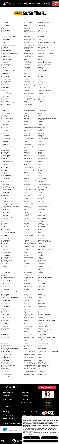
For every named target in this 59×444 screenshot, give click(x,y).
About (46, 3)
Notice (5, 437)
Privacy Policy (25, 392)
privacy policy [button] (28, 422)
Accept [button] (49, 437)
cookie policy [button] (26, 426)
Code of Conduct (26, 399)
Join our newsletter (46, 388)
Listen (20, 3)
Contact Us (6, 403)
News (26, 3)
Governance (24, 395)
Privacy (2, 437)
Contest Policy (7, 399)
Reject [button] (31, 437)
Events (40, 3)
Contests (32, 3)
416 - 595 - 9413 (10, 418)
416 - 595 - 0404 (10, 415)
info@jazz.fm (9, 412)
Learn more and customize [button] (40, 441)
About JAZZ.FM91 (8, 392)
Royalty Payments (26, 403)
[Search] (50, 3)
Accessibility (7, 406)
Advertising (6, 395)
